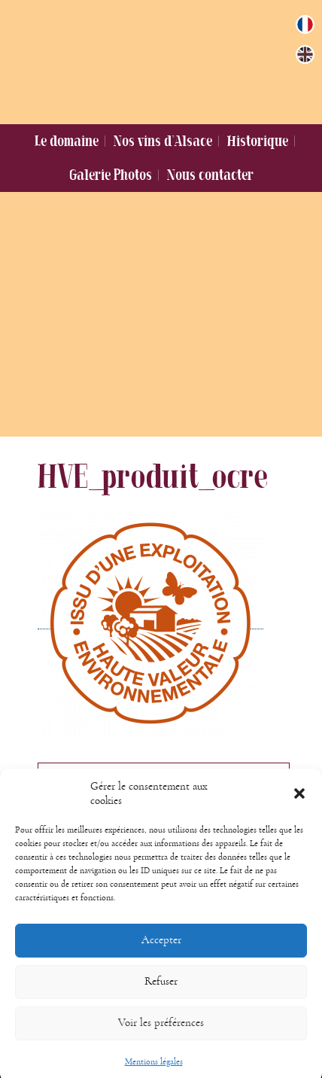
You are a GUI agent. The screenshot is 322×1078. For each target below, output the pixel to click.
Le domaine (67, 141)
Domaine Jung (151, 58)
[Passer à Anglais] (305, 54)
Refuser (161, 992)
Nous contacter (210, 174)
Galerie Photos (110, 174)
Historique (257, 141)
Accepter (161, 951)
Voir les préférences (161, 1034)
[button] (299, 804)
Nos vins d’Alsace (163, 141)
